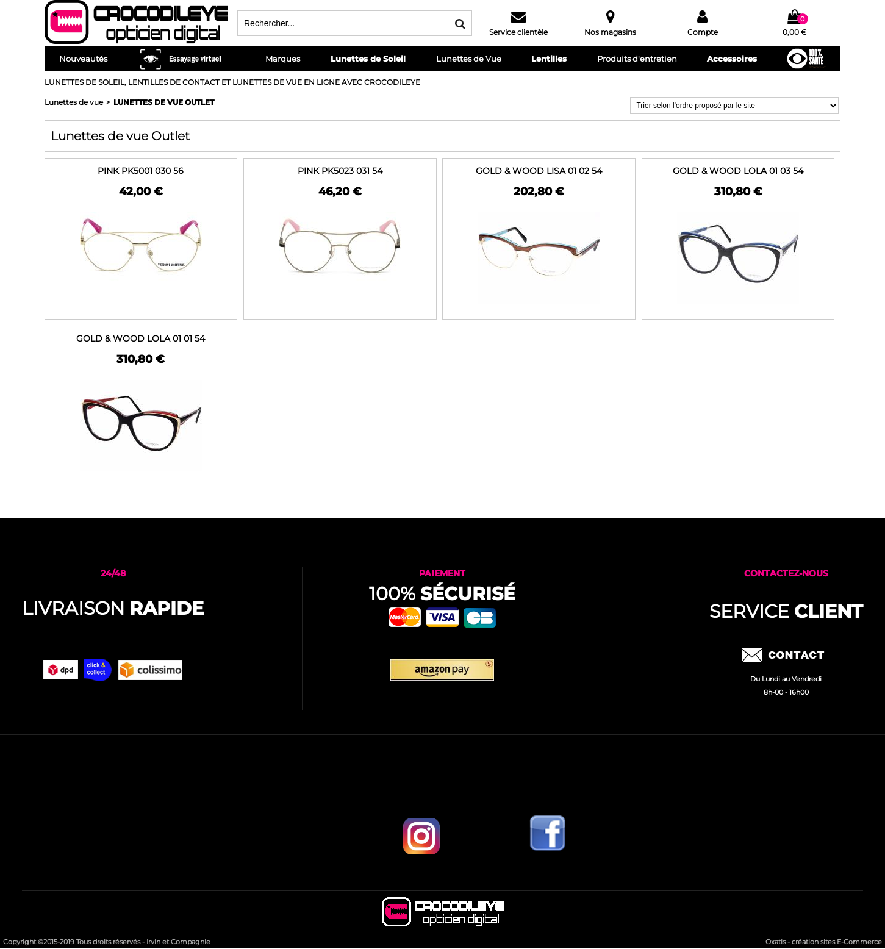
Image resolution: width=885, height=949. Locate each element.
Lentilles (549, 58)
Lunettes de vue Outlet (163, 102)
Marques (282, 58)
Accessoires (732, 58)
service (786, 611)
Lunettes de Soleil (368, 58)
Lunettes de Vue (468, 58)
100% (442, 593)
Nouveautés (83, 58)
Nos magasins (610, 32)
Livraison (113, 608)
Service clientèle (518, 32)
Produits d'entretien (637, 58)
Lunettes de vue (74, 102)
